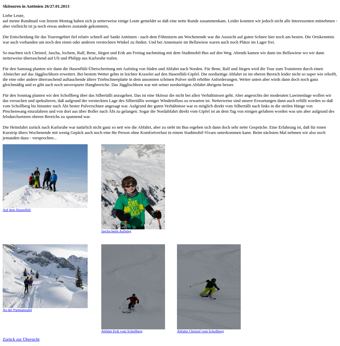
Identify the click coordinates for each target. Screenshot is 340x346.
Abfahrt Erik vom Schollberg (121, 331)
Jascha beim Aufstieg (116, 231)
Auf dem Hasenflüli (17, 210)
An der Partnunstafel (17, 310)
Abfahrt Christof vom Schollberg (200, 331)
